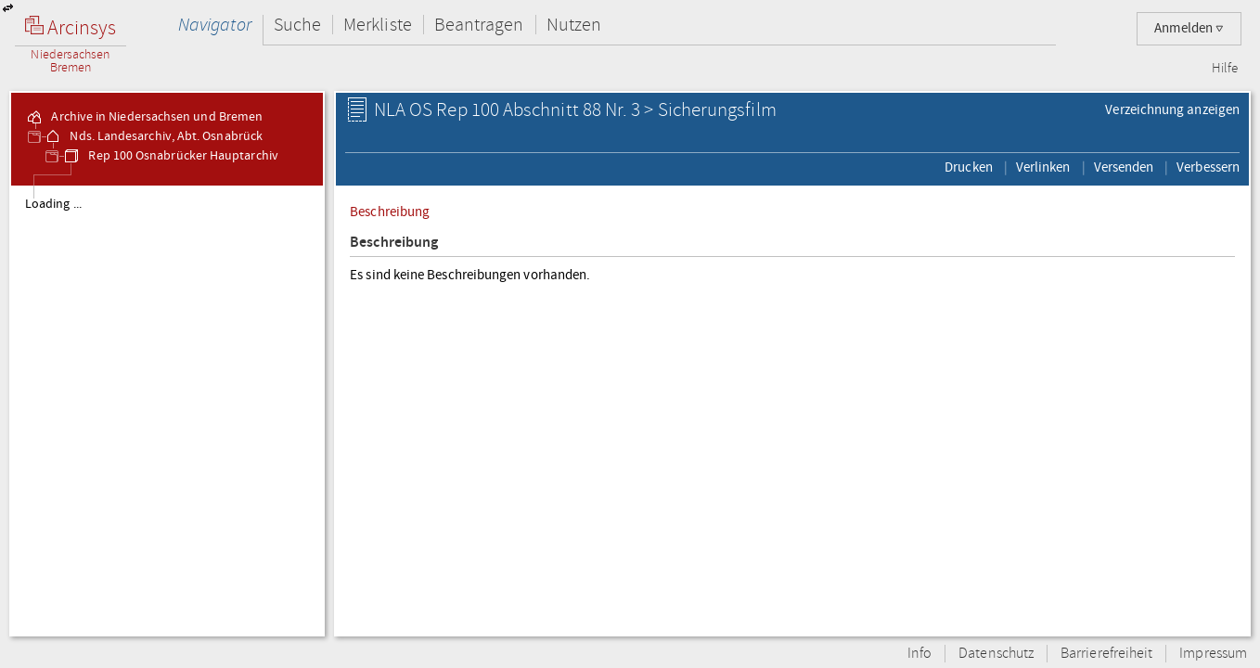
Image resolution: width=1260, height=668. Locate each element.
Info (919, 653)
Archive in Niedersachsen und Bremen (144, 117)
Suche (297, 24)
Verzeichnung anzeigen (1172, 109)
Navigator (214, 24)
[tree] (167, 410)
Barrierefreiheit (1106, 653)
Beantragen (479, 24)
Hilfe (1225, 68)
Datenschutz (996, 653)
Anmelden (1189, 28)
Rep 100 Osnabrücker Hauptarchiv (169, 156)
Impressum (1213, 653)
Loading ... (53, 204)
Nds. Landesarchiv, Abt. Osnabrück (153, 136)
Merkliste (377, 24)
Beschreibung (390, 211)
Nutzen (573, 24)
